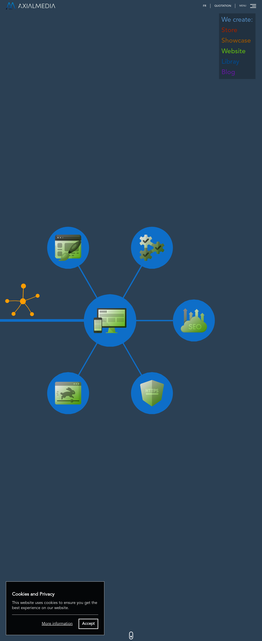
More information (57, 624)
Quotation (222, 6)
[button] (246, 6)
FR (204, 6)
